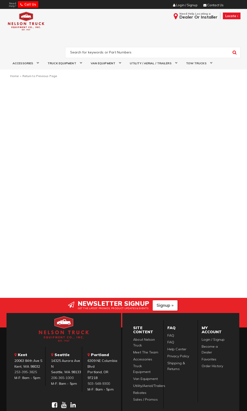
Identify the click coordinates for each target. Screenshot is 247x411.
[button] (24, 40)
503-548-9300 (99, 360)
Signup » (165, 282)
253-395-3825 (25, 349)
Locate (231, 16)
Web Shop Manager (182, 401)
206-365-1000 (62, 354)
